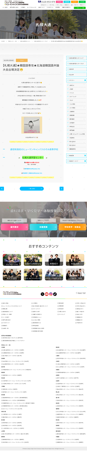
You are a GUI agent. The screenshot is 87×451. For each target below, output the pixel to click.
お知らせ (72, 85)
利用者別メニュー (37, 318)
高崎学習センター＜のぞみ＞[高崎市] (12, 376)
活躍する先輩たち (66, 8)
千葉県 (3, 387)
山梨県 (3, 431)
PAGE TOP (82, 294)
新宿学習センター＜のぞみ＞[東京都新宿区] (14, 401)
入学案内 (23, 8)
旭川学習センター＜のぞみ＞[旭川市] (12, 357)
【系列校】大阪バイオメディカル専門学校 (13, 339)
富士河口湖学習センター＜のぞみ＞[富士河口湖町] (16, 434)
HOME (3, 41)
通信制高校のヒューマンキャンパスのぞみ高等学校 (34, 149)
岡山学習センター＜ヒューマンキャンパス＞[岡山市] (70, 395)
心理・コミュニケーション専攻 (77, 141)
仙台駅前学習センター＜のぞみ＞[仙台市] (13, 365)
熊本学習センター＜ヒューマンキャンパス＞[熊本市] (70, 423)
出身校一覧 (6, 329)
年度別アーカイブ (73, 171)
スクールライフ (36, 310)
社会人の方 (79, 316)
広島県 (57, 382)
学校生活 (72, 132)
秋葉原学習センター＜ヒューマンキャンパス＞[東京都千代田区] (19, 404)
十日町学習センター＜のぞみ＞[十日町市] (13, 429)
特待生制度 (36, 327)
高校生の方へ (44, 5)
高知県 (57, 404)
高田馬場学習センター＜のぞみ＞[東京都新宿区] (15, 398)
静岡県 (3, 437)
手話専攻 (72, 146)
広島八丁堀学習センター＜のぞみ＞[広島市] (68, 387)
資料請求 (59, 1)
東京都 (3, 395)
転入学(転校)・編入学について (40, 307)
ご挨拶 (71, 90)
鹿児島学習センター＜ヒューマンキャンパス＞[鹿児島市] (71, 434)
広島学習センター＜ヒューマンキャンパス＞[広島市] (70, 384)
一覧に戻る (31, 189)
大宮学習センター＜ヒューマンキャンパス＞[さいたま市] (17, 382)
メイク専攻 (73, 111)
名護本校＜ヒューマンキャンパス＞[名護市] (68, 440)
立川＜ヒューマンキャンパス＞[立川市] (12, 409)
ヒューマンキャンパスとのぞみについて (12, 307)
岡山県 (57, 393)
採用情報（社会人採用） (39, 329)
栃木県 (3, 368)
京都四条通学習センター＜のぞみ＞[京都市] (68, 373)
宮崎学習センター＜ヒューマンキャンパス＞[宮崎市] (70, 429)
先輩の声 (71, 69)
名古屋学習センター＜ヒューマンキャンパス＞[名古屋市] (71, 351)
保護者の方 (67, 5)
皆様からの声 (36, 313)
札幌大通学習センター (26, 41)
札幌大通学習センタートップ (76, 58)
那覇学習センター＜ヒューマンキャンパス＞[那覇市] (70, 443)
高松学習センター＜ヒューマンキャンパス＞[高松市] (70, 401)
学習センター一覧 (12, 41)
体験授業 (67, 1)
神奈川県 (3, 412)
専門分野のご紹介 (14, 8)
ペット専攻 (73, 107)
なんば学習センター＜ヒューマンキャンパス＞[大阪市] (70, 368)
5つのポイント (50, 8)
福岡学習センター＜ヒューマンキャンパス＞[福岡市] (70, 415)
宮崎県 (57, 426)
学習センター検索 (80, 8)
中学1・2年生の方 (81, 304)
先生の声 (71, 74)
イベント (72, 94)
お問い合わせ (62, 313)
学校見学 (74, 1)
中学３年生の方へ (81, 307)
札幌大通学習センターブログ (42, 41)
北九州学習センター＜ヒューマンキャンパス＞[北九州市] (71, 412)
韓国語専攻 (73, 159)
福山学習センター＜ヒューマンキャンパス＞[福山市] (70, 390)
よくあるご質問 (36, 321)
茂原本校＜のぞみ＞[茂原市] (10, 390)
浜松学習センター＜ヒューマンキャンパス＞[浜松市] (16, 443)
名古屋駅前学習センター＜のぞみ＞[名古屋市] (69, 354)
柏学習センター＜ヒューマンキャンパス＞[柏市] (15, 393)
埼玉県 (3, 379)
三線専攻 (72, 115)
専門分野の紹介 (7, 321)
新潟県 (3, 420)
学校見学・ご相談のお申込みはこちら (32, 173)
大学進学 (72, 128)
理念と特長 (5, 304)
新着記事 (71, 166)
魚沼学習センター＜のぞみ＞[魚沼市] (12, 426)
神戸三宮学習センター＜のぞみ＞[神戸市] (68, 379)
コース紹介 (5, 8)
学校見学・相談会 (72, 228)
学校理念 (57, 8)
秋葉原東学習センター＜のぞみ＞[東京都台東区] (15, 407)
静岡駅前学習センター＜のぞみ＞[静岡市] (13, 440)
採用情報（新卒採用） (38, 332)
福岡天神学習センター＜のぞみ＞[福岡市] (68, 418)
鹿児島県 (58, 431)
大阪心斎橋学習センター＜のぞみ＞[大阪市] (68, 365)
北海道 (3, 348)
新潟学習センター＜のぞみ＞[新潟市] (12, 423)
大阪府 (57, 362)
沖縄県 (57, 437)
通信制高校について (8, 313)
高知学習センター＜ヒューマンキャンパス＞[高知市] (70, 407)
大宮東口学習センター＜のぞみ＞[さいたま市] (14, 384)
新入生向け (73, 151)
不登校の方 (79, 324)
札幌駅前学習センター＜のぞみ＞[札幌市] (13, 354)
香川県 (57, 398)
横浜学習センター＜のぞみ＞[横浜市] (12, 418)
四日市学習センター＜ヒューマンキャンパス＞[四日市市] (71, 359)
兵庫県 (57, 376)
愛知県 (57, 348)
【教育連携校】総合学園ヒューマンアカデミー (14, 342)
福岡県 (57, 409)
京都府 (57, 370)
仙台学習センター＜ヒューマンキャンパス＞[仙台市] (16, 362)
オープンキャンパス (31, 8)
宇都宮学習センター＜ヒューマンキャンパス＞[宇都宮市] (17, 370)
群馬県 (3, 373)
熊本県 (57, 420)
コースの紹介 (6, 318)
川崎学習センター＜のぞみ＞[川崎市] (12, 415)
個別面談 (72, 123)
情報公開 (5, 310)
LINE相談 (82, 1)
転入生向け (73, 155)
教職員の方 (82, 5)
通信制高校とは (37, 324)
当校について (41, 8)
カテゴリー (72, 80)
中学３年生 (51, 5)
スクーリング (73, 98)
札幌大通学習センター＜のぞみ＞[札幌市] (13, 351)
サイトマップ (62, 316)
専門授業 (72, 136)
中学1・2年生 (59, 5)
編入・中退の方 (74, 5)
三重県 (57, 357)
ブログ (71, 102)
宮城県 (3, 359)
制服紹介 (5, 327)
